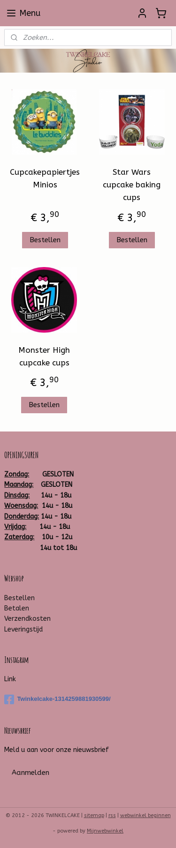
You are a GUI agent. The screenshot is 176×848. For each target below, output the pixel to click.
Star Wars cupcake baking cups (132, 184)
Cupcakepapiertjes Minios (45, 178)
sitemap (94, 815)
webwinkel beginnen (145, 815)
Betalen (16, 608)
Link (10, 679)
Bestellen (45, 240)
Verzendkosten (27, 619)
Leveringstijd (23, 629)
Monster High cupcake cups (44, 356)
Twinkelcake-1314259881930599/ (57, 699)
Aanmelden (30, 772)
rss (112, 815)
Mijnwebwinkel (105, 831)
